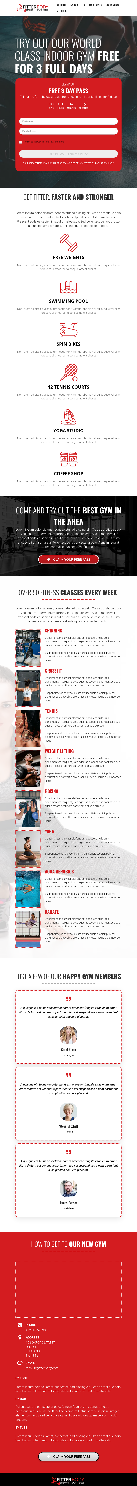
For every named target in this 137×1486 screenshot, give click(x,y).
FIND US (62, 11)
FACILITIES (78, 5)
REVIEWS (113, 5)
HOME (61, 5)
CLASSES (95, 5)
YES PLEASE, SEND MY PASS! (68, 154)
